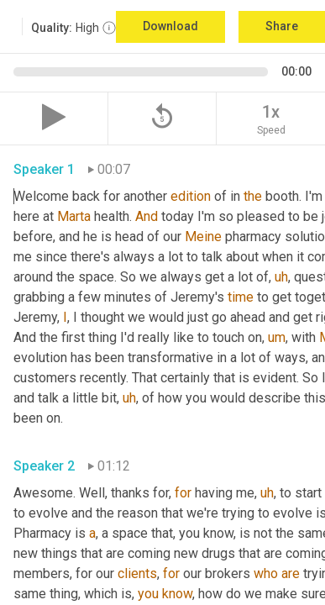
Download (170, 26)
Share (281, 26)
